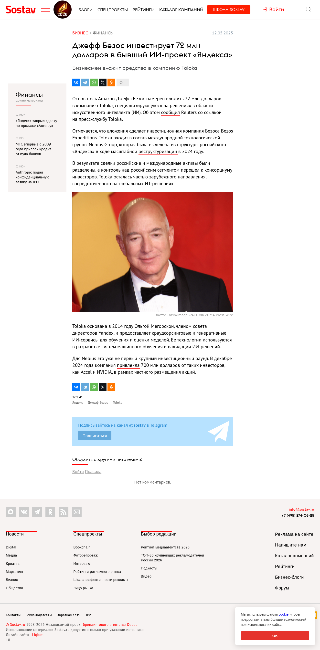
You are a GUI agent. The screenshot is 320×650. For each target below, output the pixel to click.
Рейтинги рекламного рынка (97, 572)
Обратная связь (69, 615)
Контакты (13, 615)
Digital (11, 547)
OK (275, 636)
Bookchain (81, 547)
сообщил (170, 112)
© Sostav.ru (15, 624)
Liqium (37, 634)
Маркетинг (15, 572)
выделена (159, 144)
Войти (78, 471)
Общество (14, 588)
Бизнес (12, 580)
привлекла (128, 365)
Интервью (81, 564)
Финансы (29, 94)
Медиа (11, 555)
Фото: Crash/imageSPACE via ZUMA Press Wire (194, 314)
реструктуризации (158, 151)
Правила (93, 471)
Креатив (13, 564)
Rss (88, 615)
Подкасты (149, 568)
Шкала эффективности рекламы (100, 580)
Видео (146, 576)
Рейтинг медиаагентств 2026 (165, 547)
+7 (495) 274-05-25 (297, 515)
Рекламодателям (38, 615)
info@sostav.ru (301, 509)
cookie (283, 614)
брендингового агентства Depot (110, 624)
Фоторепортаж (85, 555)
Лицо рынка (83, 588)
